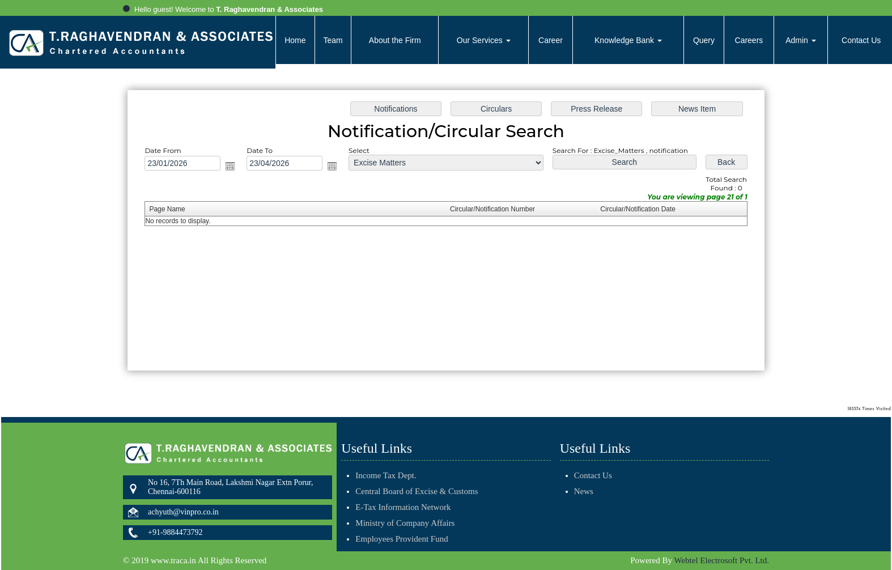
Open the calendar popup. (234, 167)
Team (332, 40)
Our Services (484, 40)
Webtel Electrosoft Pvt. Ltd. (721, 560)
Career (550, 40)
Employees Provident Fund (401, 525)
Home (294, 40)
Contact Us (579, 475)
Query (704, 40)
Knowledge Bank (628, 40)
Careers (749, 40)
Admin (800, 40)
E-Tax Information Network (403, 494)
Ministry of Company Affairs (405, 509)
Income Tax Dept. (385, 462)
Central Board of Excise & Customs (416, 478)
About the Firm (395, 40)
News (570, 491)
